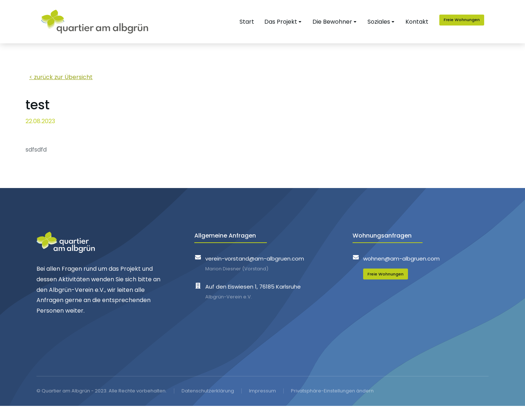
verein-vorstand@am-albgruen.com (254, 259)
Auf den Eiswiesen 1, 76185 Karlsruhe (253, 287)
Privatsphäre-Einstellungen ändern (332, 391)
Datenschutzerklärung (208, 391)
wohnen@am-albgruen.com (401, 259)
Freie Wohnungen (466, 20)
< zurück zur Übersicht (61, 78)
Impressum (262, 391)
